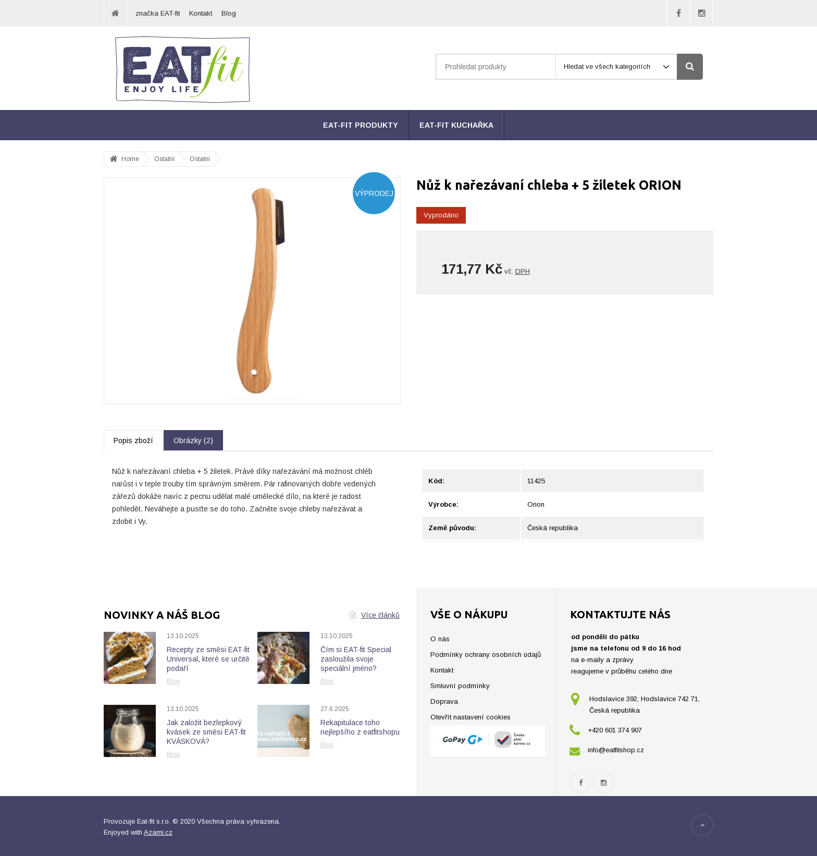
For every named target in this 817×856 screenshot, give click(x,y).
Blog (228, 13)
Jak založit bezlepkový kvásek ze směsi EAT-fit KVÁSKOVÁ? (206, 731)
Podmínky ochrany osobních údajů (485, 654)
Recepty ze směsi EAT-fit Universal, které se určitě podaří (208, 658)
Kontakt (200, 13)
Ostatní (200, 159)
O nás (440, 639)
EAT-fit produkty (360, 125)
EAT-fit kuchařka (456, 125)
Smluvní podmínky (460, 686)
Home (130, 159)
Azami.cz (158, 832)
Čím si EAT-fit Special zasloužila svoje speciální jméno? (355, 658)
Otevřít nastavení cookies (470, 717)
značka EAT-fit (157, 13)
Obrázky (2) (193, 440)
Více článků (375, 615)
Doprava (444, 701)
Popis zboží (133, 440)
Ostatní (164, 159)
